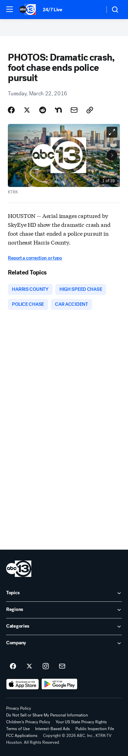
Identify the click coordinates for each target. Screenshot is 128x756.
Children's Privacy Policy (28, 722)
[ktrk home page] (18, 569)
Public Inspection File (94, 729)
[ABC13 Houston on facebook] (13, 666)
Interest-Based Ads (52, 729)
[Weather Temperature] (94, 9)
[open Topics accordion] (64, 593)
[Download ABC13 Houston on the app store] (22, 684)
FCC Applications (22, 736)
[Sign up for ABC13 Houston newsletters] (62, 666)
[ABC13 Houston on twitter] (29, 666)
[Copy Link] (90, 110)
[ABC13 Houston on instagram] (46, 666)
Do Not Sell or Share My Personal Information (47, 715)
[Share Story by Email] (74, 110)
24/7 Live (52, 9)
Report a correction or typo (35, 258)
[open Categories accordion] (64, 626)
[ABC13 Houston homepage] (27, 9)
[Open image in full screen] (111, 132)
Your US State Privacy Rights (81, 722)
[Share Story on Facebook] (11, 110)
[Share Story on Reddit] (42, 110)
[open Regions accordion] (64, 610)
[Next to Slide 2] (111, 155)
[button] (9, 9)
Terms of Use (18, 729)
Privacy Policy (18, 708)
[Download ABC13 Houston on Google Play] (59, 684)
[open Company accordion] (64, 643)
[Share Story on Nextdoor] (58, 110)
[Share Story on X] (27, 110)
